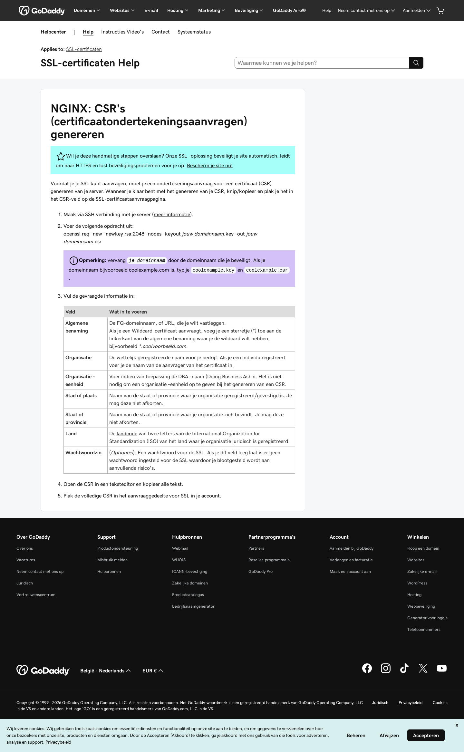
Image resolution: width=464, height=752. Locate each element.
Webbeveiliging (421, 606)
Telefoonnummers (423, 629)
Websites (415, 560)
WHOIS (179, 560)
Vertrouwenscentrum (35, 595)
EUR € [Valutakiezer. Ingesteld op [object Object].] (153, 670)
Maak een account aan (350, 571)
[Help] (327, 10)
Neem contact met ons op (39, 571)
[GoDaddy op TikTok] (404, 672)
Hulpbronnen (109, 571)
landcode (127, 433)
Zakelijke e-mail (422, 571)
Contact (160, 31)
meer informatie (172, 214)
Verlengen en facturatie (351, 560)
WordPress (417, 583)
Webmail (180, 548)
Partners (256, 548)
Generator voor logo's (427, 618)
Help (88, 31)
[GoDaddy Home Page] (43, 670)
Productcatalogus (188, 595)
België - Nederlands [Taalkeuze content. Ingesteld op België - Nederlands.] (106, 670)
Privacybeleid (410, 702)
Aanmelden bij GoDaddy (351, 548)
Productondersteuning (117, 548)
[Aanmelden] (417, 10)
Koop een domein (423, 548)
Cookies (440, 702)
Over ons (24, 548)
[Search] (416, 63)
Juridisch (24, 583)
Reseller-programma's (269, 560)
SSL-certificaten (84, 49)
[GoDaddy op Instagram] (386, 672)
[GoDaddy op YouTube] (442, 672)
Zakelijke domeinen (190, 583)
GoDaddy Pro (260, 571)
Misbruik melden (112, 560)
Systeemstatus (194, 31)
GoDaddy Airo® (289, 10)
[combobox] (322, 63)
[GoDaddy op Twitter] (423, 672)
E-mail (151, 10)
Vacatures (25, 560)
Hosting (414, 595)
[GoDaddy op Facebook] (367, 672)
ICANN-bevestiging (189, 571)
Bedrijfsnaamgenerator (193, 606)
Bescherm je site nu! (210, 165)
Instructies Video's (122, 31)
